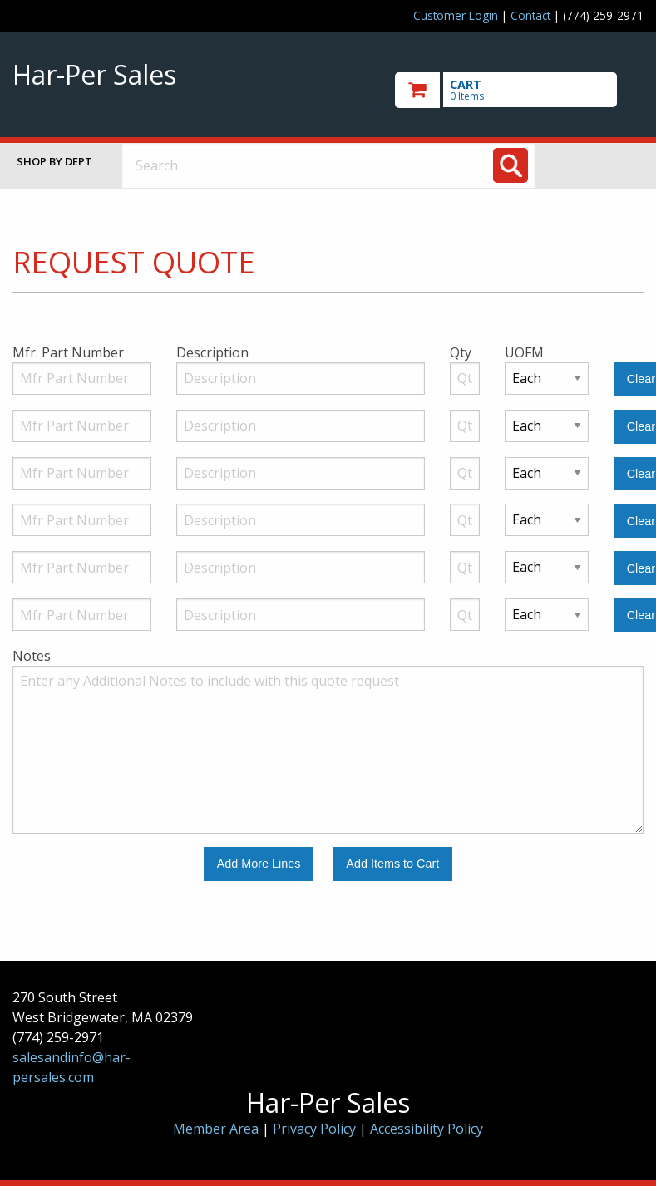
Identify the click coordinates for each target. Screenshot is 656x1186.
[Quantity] (465, 378)
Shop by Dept (54, 161)
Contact (530, 15)
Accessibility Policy (426, 1129)
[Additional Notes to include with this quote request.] (328, 750)
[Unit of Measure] (547, 378)
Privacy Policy (316, 1129)
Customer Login (455, 15)
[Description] (300, 378)
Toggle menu (603, 165)
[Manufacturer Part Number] (81, 378)
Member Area (216, 1129)
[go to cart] (519, 90)
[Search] (510, 165)
